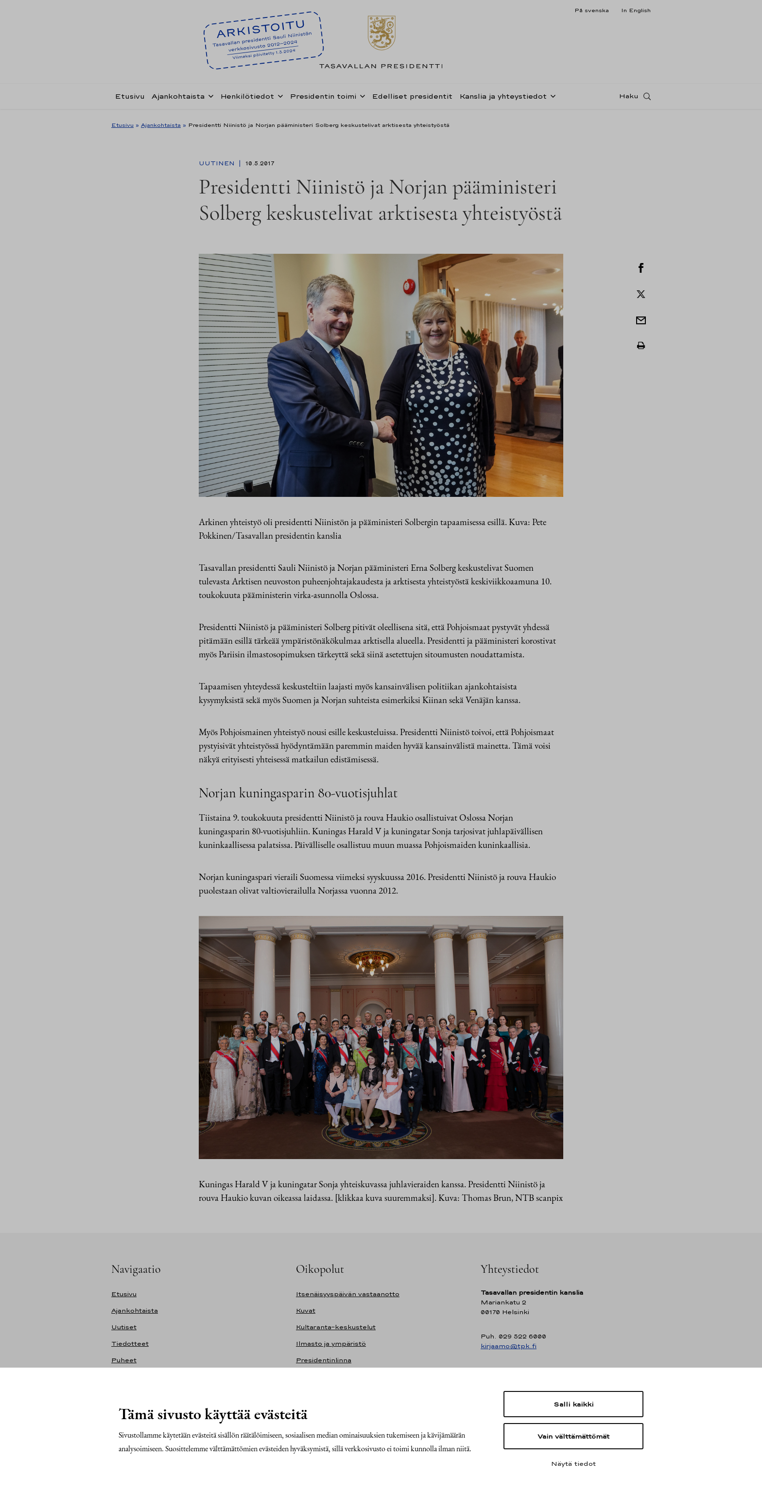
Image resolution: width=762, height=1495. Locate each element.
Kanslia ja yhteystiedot (503, 99)
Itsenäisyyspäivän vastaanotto (347, 1294)
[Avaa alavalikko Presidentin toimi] (360, 98)
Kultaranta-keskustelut (336, 1327)
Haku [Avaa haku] (629, 98)
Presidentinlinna (323, 1360)
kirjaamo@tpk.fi (509, 1346)
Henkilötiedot (247, 99)
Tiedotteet (130, 1343)
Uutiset (124, 1327)
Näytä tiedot (573, 1463)
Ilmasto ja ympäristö (331, 1343)
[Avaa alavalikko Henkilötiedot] (278, 98)
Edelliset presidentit (412, 99)
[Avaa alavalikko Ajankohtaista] (209, 98)
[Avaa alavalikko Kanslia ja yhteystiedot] (551, 98)
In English (636, 10)
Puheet (124, 1360)
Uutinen (218, 163)
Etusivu (130, 99)
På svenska (591, 10)
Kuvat (305, 1310)
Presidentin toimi (323, 99)
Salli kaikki (573, 1404)
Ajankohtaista (178, 99)
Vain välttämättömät (573, 1436)
